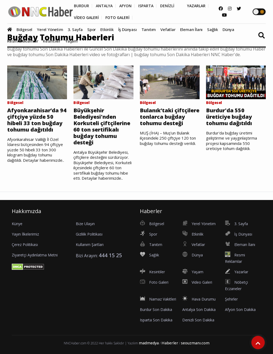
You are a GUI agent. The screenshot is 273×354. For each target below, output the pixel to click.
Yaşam (71, 41)
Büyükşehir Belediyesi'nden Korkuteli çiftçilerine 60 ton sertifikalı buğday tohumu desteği (101, 126)
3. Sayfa (75, 29)
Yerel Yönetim (50, 29)
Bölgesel (24, 29)
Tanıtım (148, 29)
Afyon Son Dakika (240, 309)
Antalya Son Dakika (199, 309)
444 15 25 (110, 255)
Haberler (169, 342)
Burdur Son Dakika (156, 309)
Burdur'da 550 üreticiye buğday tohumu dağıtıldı (229, 116)
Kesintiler (52, 41)
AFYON (125, 6)
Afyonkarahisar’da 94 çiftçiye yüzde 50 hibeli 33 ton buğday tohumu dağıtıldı (36, 120)
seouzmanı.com (195, 342)
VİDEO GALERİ (86, 18)
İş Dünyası (127, 29)
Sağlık (212, 29)
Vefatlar (167, 29)
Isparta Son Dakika (156, 319)
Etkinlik (106, 29)
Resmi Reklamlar (22, 41)
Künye (17, 223)
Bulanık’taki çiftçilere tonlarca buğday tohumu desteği (169, 116)
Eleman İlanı (191, 29)
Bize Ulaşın (85, 223)
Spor (91, 29)
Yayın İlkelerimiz (25, 234)
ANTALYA (104, 6)
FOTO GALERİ (117, 18)
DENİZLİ (167, 6)
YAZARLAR (196, 6)
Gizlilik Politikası (89, 234)
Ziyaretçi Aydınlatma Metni (35, 254)
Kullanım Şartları (90, 244)
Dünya (228, 29)
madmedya (149, 342)
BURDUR (81, 6)
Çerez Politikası (25, 244)
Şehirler (231, 299)
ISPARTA (145, 6)
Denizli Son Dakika (198, 319)
